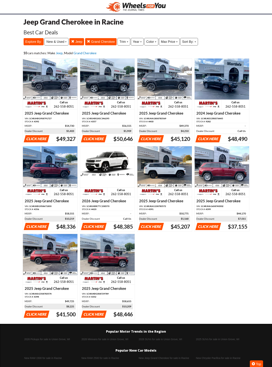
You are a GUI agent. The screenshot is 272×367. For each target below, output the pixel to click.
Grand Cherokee (101, 42)
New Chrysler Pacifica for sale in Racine (218, 358)
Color (151, 42)
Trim (123, 42)
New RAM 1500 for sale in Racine (43, 358)
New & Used (56, 42)
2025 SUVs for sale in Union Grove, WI (217, 339)
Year (137, 42)
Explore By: (33, 42)
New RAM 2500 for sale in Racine (100, 358)
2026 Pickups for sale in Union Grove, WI (47, 339)
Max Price (169, 42)
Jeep (76, 42)
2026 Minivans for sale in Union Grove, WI (105, 339)
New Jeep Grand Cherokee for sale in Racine (164, 358)
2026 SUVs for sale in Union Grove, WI (160, 339)
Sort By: (189, 42)
